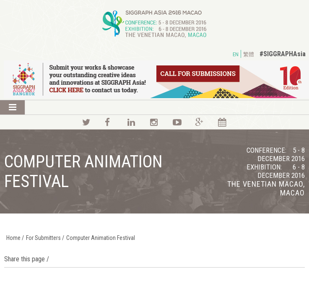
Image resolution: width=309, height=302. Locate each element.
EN (236, 54)
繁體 (248, 54)
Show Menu (12, 107)
